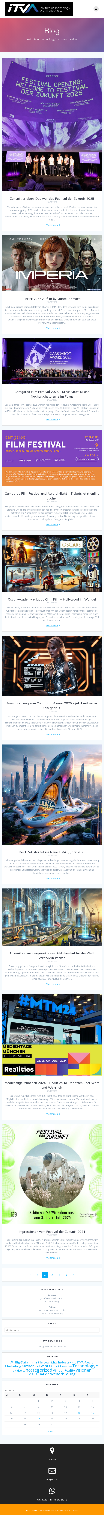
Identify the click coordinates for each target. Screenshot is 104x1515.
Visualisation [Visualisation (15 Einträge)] (39, 1374)
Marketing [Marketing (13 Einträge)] (13, 1366)
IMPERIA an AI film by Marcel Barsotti (52, 299)
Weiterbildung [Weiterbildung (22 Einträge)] (62, 1374)
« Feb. (51, 1431)
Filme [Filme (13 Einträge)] (33, 1362)
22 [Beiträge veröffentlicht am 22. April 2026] (38, 1418)
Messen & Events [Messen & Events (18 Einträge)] (36, 1365)
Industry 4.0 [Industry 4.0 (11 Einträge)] (67, 1362)
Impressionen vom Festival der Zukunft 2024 (52, 1232)
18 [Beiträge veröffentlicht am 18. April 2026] (79, 1412)
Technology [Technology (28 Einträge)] (83, 1366)
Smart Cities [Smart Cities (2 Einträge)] (67, 1367)
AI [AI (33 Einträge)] (13, 1362)
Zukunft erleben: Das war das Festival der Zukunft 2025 (52, 199)
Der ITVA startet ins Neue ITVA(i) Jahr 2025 (52, 852)
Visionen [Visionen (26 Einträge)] (83, 1370)
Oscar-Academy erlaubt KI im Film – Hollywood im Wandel (52, 599)
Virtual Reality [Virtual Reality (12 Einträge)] (64, 1370)
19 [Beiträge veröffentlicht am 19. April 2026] (92, 1412)
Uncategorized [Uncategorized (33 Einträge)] (37, 1370)
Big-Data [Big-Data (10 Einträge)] (21, 1362)
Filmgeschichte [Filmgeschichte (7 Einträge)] (47, 1362)
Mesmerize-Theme (69, 1510)
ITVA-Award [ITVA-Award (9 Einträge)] (85, 1362)
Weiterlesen (52, 225)
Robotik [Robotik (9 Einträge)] (56, 1366)
